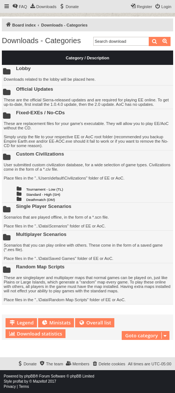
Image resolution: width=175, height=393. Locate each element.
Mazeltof (40, 381)
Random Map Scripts (40, 266)
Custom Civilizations (40, 154)
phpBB (30, 376)
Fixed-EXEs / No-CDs (40, 112)
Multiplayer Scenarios (41, 234)
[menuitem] (19, 6)
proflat (18, 381)
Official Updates (34, 89)
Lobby (23, 68)
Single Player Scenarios (43, 206)
